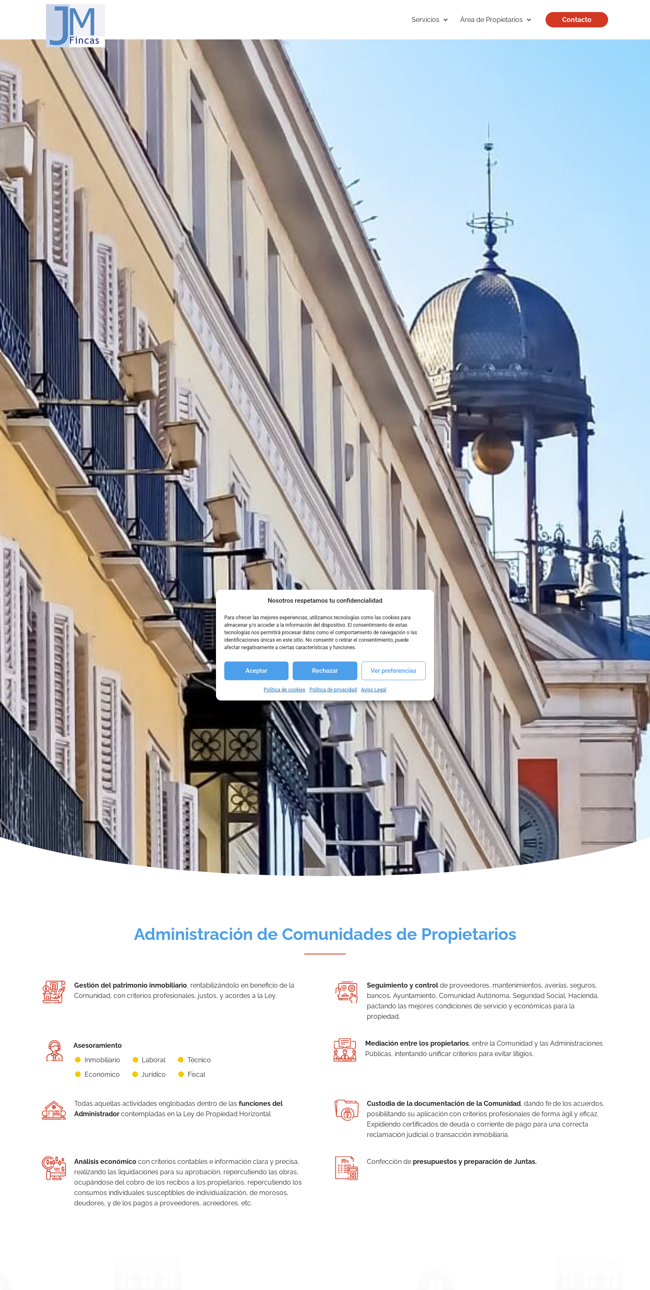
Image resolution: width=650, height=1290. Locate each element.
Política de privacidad (333, 689)
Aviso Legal (373, 689)
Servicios (426, 19)
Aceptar (256, 670)
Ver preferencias (393, 670)
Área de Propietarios (492, 19)
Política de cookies (285, 689)
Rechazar (325, 670)
